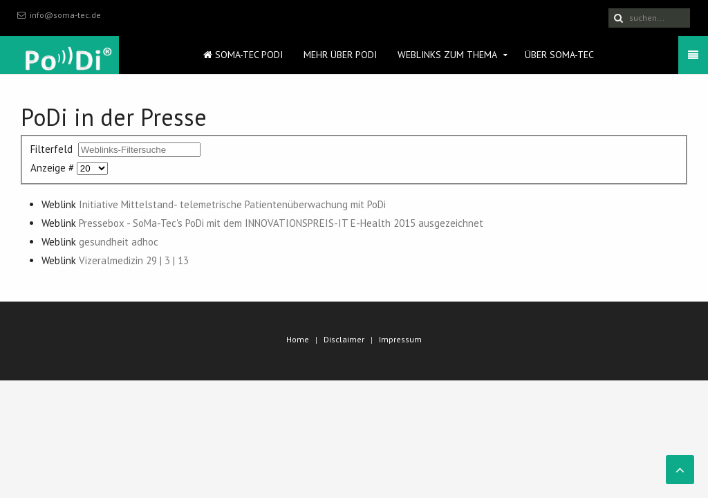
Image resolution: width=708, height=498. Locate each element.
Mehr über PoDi (340, 54)
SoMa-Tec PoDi (243, 54)
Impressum (400, 339)
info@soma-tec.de (65, 15)
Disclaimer (344, 339)
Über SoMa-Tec (559, 54)
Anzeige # (53, 167)
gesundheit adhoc (118, 241)
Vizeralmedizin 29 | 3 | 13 (134, 260)
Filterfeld (52, 149)
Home (297, 339)
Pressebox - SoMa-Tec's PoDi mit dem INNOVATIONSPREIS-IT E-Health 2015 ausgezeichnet (281, 223)
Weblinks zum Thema (447, 54)
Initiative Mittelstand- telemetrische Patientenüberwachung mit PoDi (232, 204)
